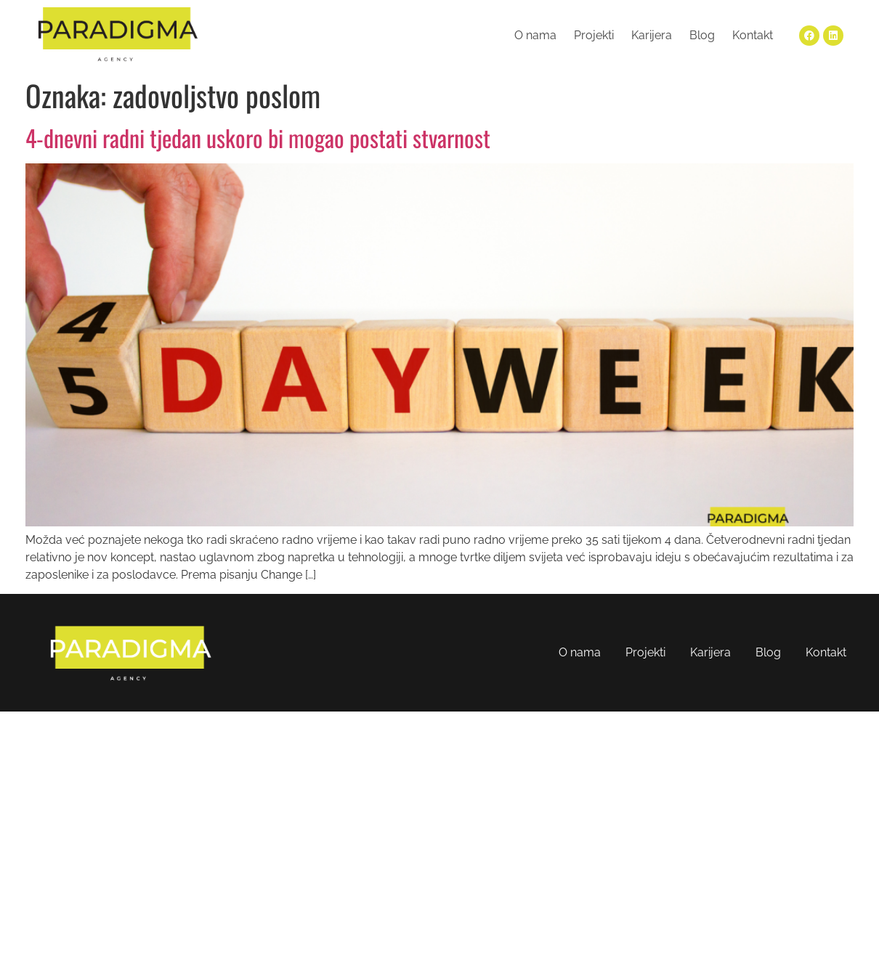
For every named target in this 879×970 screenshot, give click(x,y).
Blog (702, 35)
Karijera (651, 35)
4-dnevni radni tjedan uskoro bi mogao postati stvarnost (257, 138)
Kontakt (752, 35)
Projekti (594, 35)
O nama (535, 35)
